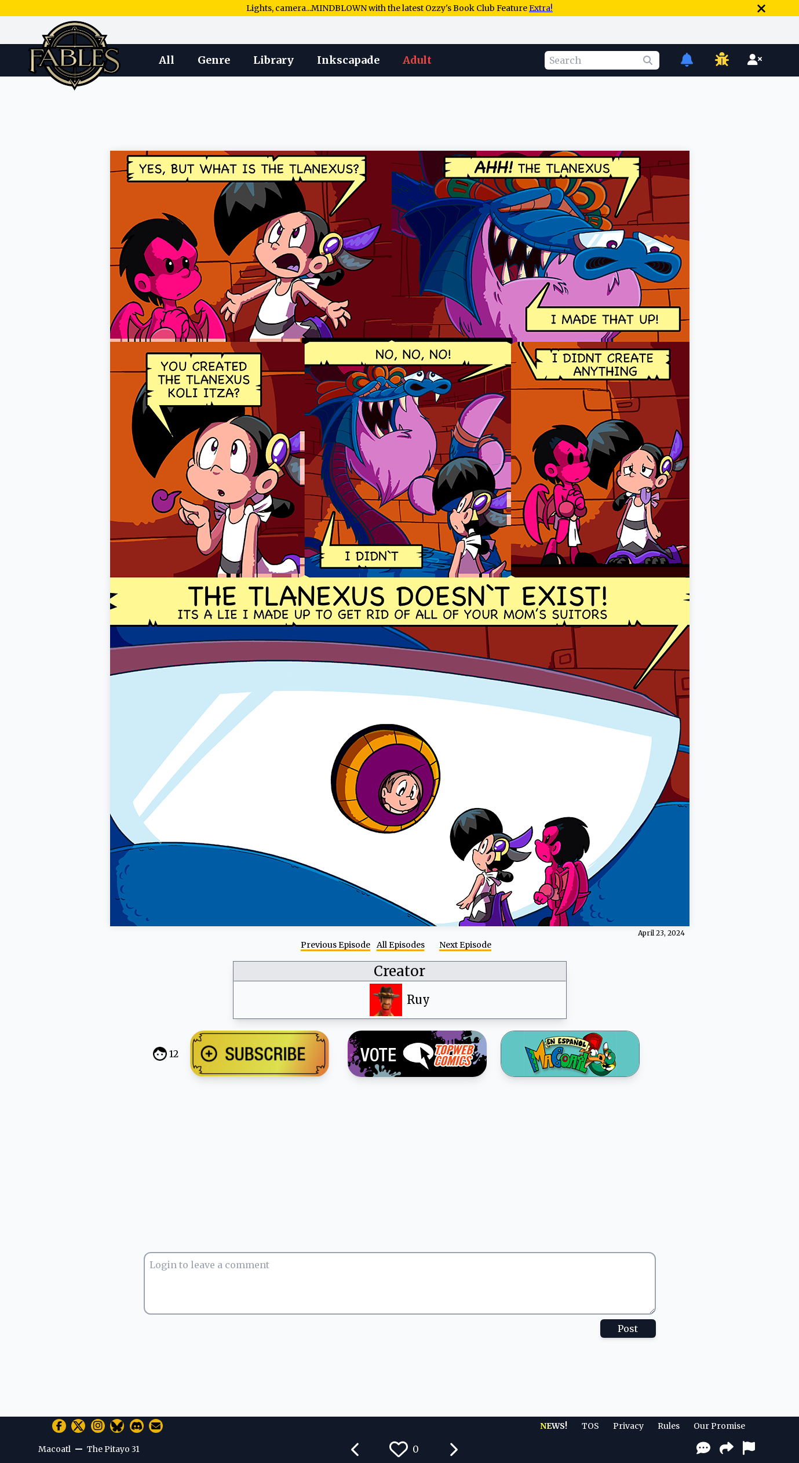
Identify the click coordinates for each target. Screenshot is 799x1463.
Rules (669, 1426)
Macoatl (54, 1449)
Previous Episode (335, 945)
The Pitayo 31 (113, 1449)
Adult (417, 60)
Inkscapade (348, 60)
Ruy (418, 999)
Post (628, 1328)
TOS (590, 1426)
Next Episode (465, 945)
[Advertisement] (400, 112)
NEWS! (553, 1426)
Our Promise (719, 1426)
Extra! (541, 8)
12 (173, 1054)
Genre (214, 60)
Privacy (628, 1426)
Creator (399, 971)
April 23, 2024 (661, 933)
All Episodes (401, 945)
